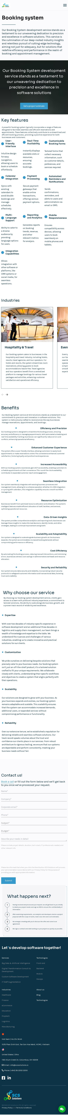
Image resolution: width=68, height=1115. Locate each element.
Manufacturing (8, 1027)
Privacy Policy (39, 870)
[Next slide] (6, 395)
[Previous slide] (2, 395)
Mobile (39, 974)
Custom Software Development (15, 977)
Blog (38, 995)
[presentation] (19, 858)
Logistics (6, 1022)
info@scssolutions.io (19, 1065)
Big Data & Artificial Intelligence (16, 963)
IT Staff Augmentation (11, 982)
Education (6, 1011)
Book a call (7, 782)
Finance (5, 1000)
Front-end (40, 963)
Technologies (42, 1000)
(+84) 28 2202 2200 (19, 1071)
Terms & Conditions (24, 1108)
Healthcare (6, 995)
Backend (40, 969)
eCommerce (7, 1006)
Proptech (6, 1016)
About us (40, 990)
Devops (39, 979)
